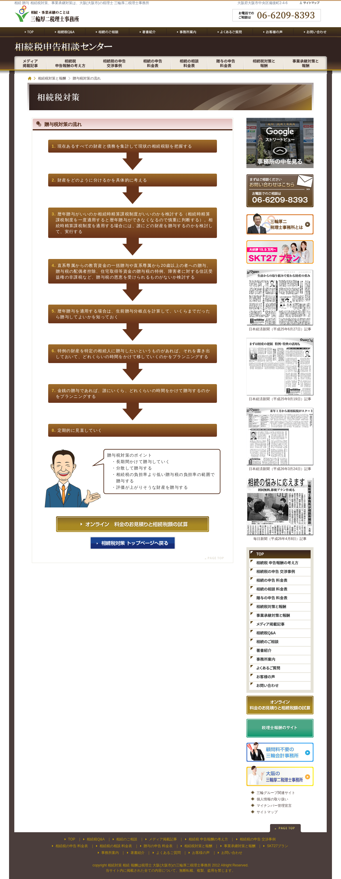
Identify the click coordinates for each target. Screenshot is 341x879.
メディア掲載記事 (163, 839)
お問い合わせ (231, 853)
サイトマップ (267, 812)
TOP (71, 839)
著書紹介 (138, 853)
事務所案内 (110, 853)
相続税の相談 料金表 (116, 846)
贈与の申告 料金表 (158, 846)
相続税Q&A (96, 839)
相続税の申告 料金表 (71, 846)
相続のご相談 (126, 839)
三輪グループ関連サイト (276, 793)
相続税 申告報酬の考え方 (208, 839)
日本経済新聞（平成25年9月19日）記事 (280, 399)
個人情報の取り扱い (272, 799)
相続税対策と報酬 (52, 78)
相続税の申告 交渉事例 (258, 839)
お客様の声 (201, 853)
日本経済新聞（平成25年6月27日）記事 (280, 329)
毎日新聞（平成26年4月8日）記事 (280, 539)
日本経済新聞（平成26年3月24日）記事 (280, 469)
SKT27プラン (277, 846)
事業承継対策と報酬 (239, 846)
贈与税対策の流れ (87, 78)
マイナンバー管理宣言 (274, 806)
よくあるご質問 (168, 853)
